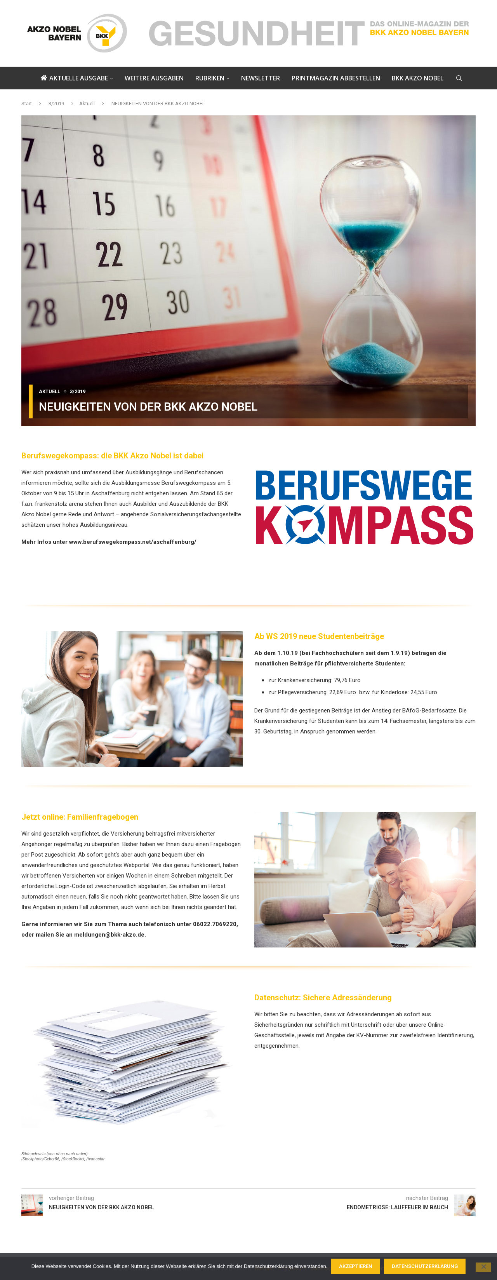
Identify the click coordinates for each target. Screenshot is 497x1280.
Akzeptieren (355, 1266)
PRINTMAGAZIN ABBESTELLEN (336, 78)
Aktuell (87, 103)
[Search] (459, 78)
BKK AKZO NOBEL (417, 78)
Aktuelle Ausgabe (74, 78)
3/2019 (56, 103)
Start (26, 103)
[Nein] (483, 1267)
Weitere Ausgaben (154, 78)
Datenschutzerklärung (425, 1266)
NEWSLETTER (260, 78)
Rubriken (209, 78)
